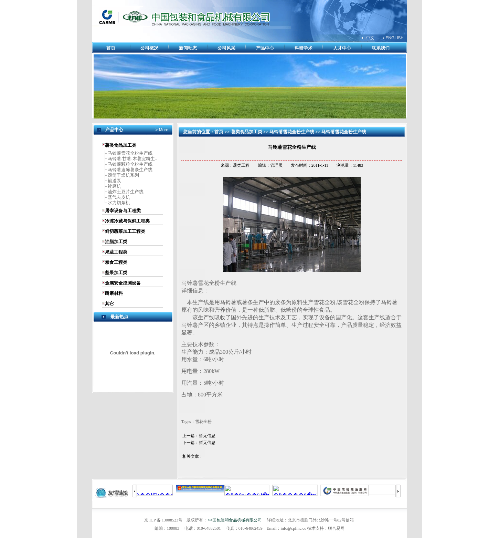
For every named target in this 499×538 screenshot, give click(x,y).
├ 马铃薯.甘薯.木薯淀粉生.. (129, 158)
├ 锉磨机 (111, 186)
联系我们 (381, 48)
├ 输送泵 (111, 180)
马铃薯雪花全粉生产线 (291, 131)
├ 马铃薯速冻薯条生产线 (127, 169)
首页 (110, 48)
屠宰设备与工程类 (123, 210)
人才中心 (342, 48)
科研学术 (303, 48)
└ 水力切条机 (116, 202)
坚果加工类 (116, 272)
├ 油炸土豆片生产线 (123, 191)
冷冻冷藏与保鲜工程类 (127, 221)
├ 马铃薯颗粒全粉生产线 (127, 164)
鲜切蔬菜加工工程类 (125, 231)
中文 (370, 37)
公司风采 (226, 48)
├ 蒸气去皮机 (116, 197)
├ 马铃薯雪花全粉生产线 (127, 153)
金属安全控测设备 (123, 283)
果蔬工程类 (116, 252)
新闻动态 (188, 48)
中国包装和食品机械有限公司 (235, 520)
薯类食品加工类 (120, 145)
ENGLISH (394, 37)
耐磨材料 (114, 293)
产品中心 (265, 48)
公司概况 (149, 48)
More (163, 129)
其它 (109, 303)
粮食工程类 (116, 262)
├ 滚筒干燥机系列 (120, 175)
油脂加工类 (116, 241)
